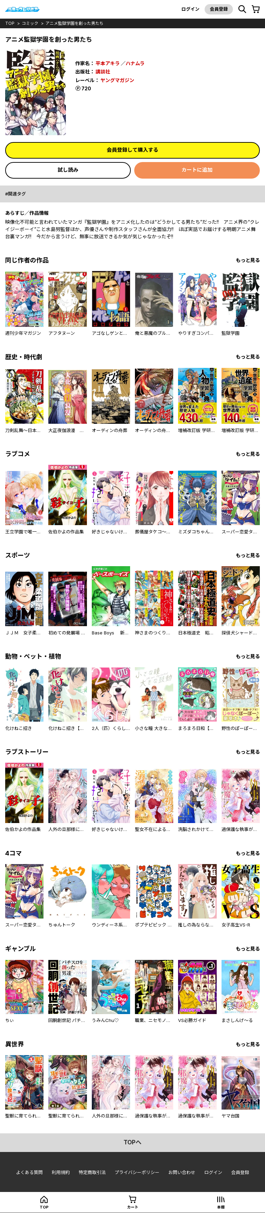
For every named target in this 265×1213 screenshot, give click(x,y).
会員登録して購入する (132, 150)
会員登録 (219, 9)
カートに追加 (197, 170)
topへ (132, 1142)
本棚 (221, 1207)
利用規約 (61, 1172)
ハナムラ (135, 63)
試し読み (68, 170)
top (9, 23)
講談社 (103, 71)
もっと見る (248, 260)
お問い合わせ (181, 1172)
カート (132, 1207)
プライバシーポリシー (137, 1172)
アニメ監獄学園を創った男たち (75, 23)
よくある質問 (29, 1172)
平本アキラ (108, 63)
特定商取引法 (92, 1172)
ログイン (190, 9)
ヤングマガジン (117, 80)
